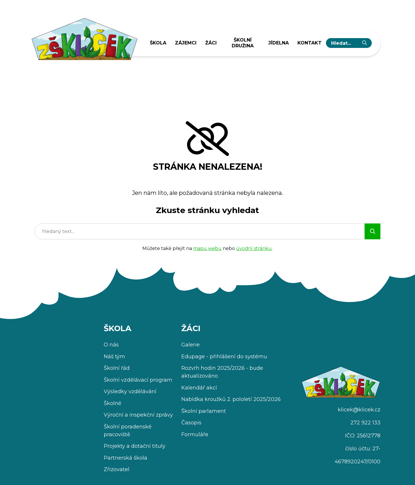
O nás (111, 345)
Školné (112, 403)
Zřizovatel (116, 469)
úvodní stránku (254, 248)
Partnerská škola (125, 458)
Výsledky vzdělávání (130, 391)
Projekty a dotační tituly (134, 446)
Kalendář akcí (199, 388)
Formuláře (194, 434)
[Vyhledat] (364, 43)
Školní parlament (203, 411)
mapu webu (207, 248)
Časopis (191, 422)
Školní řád (117, 368)
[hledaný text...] (344, 43)
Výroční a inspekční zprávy (138, 415)
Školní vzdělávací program (138, 380)
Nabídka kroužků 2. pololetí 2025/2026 (231, 399)
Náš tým (114, 356)
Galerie (190, 345)
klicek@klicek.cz (359, 409)
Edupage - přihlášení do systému (224, 356)
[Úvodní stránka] (84, 37)
